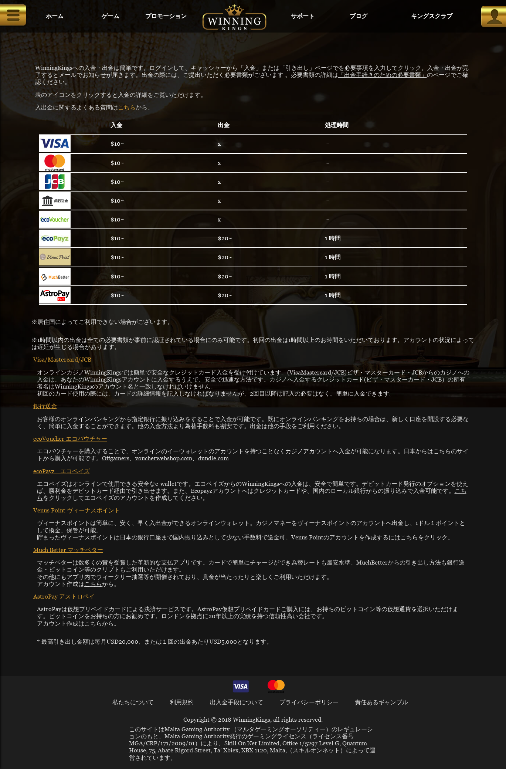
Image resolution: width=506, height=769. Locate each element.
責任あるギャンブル (381, 702)
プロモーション (166, 16)
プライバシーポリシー (309, 702)
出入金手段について (236, 702)
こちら (127, 107)
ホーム (55, 16)
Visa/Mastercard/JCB (62, 359)
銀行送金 (45, 406)
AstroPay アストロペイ (64, 596)
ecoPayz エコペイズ (61, 471)
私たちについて (133, 702)
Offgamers (115, 458)
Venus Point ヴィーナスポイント (76, 510)
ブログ (358, 16)
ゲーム (110, 16)
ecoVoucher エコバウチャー (70, 438)
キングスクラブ (431, 16)
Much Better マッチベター (68, 549)
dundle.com (213, 458)
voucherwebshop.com (163, 458)
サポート (303, 16)
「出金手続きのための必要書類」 (382, 74)
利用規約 (182, 702)
